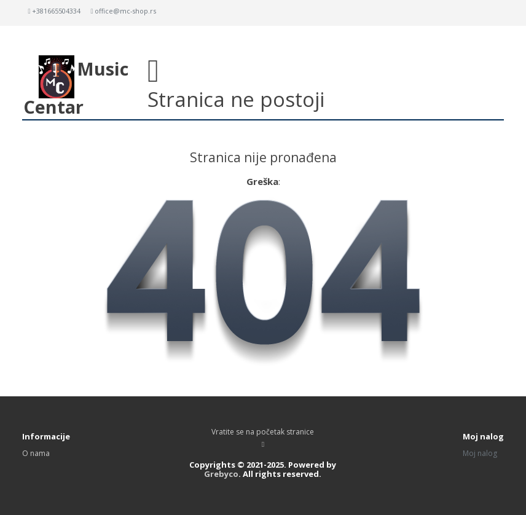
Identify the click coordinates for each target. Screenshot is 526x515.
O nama (36, 453)
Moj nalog (480, 453)
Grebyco (221, 473)
